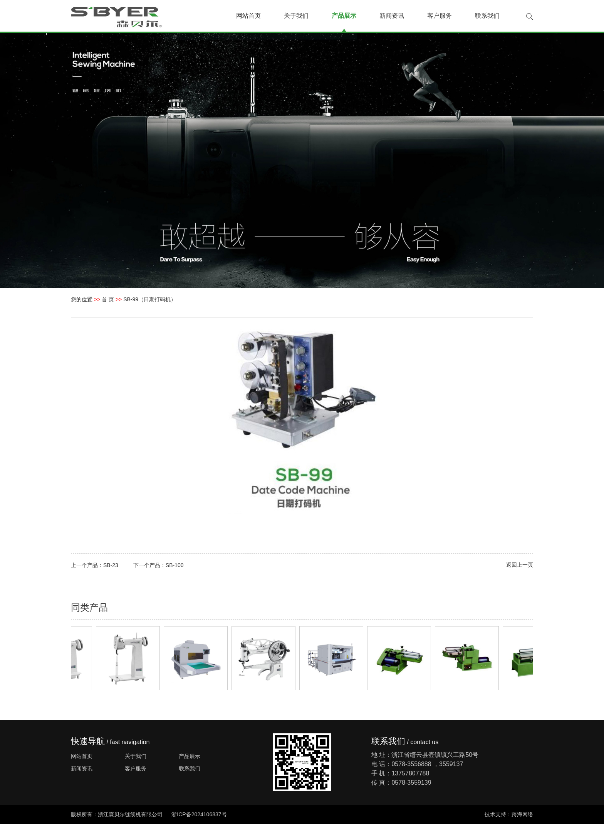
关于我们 (296, 15)
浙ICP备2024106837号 (198, 814)
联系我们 (487, 15)
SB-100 (175, 565)
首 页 (108, 299)
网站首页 (248, 15)
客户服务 (439, 15)
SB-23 (110, 565)
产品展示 (344, 15)
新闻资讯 (391, 15)
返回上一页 (519, 565)
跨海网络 (522, 814)
